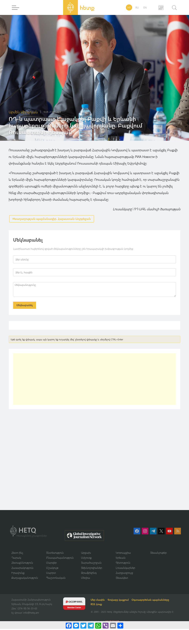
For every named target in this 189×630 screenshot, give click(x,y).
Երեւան (121, 558)
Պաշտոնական (56, 579)
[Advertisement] (94, 380)
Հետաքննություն (22, 563)
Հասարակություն (22, 568)
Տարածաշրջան (91, 563)
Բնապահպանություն (60, 558)
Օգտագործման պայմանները (151, 601)
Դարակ (16, 558)
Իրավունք (18, 573)
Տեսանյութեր (158, 553)
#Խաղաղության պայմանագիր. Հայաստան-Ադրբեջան (51, 219)
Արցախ (86, 553)
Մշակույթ (52, 568)
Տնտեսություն (55, 553)
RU (137, 7)
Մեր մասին (98, 601)
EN (145, 7)
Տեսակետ (122, 579)
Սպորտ (51, 573)
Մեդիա (85, 579)
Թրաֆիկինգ (89, 573)
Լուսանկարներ (125, 568)
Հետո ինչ (17, 553)
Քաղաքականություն (24, 579)
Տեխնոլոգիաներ (91, 568)
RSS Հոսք (96, 605)
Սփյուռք (86, 558)
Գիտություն (123, 563)
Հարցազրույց (124, 573)
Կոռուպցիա (123, 553)
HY (129, 7)
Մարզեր (51, 563)
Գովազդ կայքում (118, 601)
